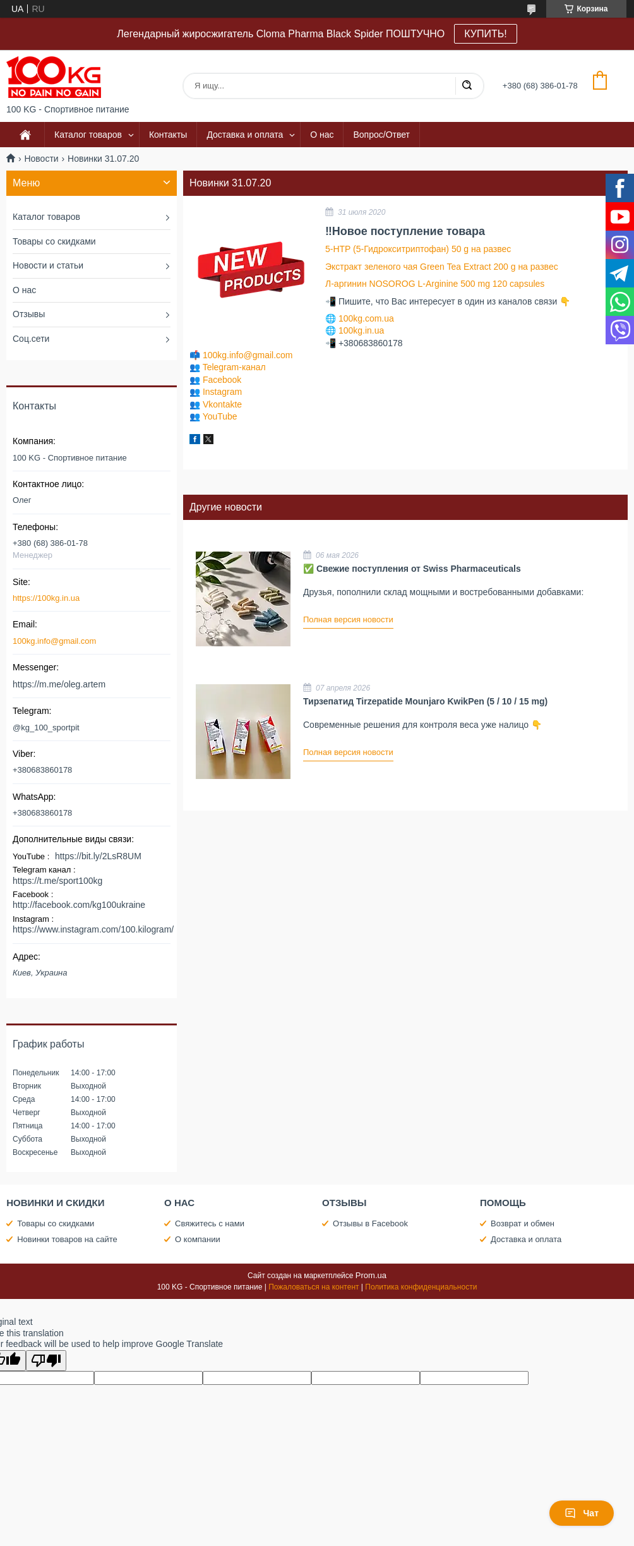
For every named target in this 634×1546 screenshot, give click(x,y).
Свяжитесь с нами (209, 1223)
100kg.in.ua (361, 330)
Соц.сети (31, 339)
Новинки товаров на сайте (67, 1239)
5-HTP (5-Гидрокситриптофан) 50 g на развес (418, 249)
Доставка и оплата (244, 135)
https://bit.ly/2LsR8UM (98, 856)
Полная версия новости (348, 619)
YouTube (220, 416)
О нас (321, 135)
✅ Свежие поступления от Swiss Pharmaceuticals (412, 569)
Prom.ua (371, 1275)
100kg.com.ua (366, 318)
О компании (197, 1239)
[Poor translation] (46, 1360)
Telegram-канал (234, 367)
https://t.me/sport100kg (57, 881)
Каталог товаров (88, 135)
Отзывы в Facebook (370, 1223)
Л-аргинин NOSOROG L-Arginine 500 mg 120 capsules (434, 284)
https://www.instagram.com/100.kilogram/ (93, 929)
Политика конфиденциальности (421, 1287)
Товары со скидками (54, 241)
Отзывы (29, 314)
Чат (582, 1513)
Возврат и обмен (522, 1223)
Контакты (168, 135)
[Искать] (466, 86)
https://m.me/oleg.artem (59, 684)
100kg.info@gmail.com (248, 355)
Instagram (222, 392)
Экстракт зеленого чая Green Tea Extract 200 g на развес (441, 267)
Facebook (222, 380)
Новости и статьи (48, 265)
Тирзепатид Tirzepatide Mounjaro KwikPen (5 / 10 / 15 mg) (425, 701)
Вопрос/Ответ (381, 135)
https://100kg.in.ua (46, 598)
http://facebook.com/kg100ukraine (79, 905)
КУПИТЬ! (485, 33)
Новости (41, 159)
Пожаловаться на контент (313, 1287)
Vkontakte (222, 404)
